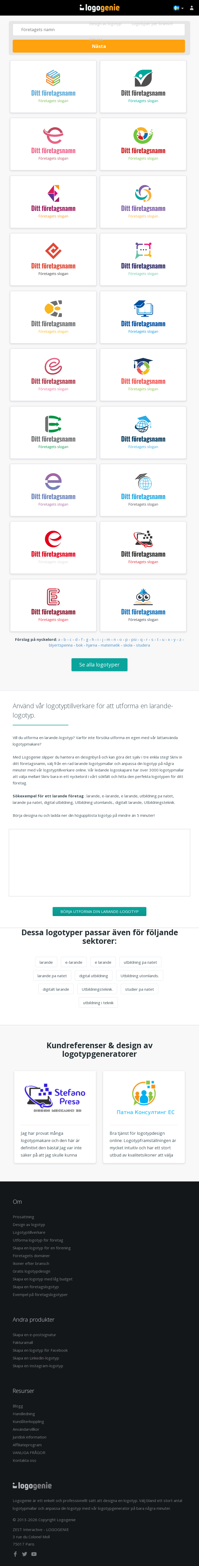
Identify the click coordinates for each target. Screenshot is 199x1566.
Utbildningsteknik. (97, 989)
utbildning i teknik (98, 1002)
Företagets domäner (31, 1255)
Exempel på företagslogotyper (40, 1294)
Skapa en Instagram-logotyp (38, 1365)
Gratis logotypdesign (31, 1271)
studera (143, 645)
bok (79, 645)
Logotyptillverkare (29, 1232)
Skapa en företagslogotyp (36, 1286)
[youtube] (34, 1555)
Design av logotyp (105, 23)
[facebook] (16, 1555)
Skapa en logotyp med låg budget (43, 1278)
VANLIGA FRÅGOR (29, 1452)
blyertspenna (61, 645)
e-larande (73, 962)
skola (127, 645)
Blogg (18, 1405)
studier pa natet (139, 989)
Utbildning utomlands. (139, 975)
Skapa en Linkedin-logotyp (36, 1357)
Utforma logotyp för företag (38, 1240)
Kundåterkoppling (28, 1421)
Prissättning (23, 1216)
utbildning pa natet (140, 962)
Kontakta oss (24, 1460)
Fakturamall (23, 1342)
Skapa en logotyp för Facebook (40, 1350)
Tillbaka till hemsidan (99, 8)
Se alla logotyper (99, 664)
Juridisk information (29, 1437)
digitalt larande (56, 989)
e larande (103, 962)
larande (46, 962)
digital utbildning (93, 975)
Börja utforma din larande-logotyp (99, 911)
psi (134, 639)
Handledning (24, 1413)
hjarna (91, 645)
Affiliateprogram (27, 1444)
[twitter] (25, 1555)
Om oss (96, 39)
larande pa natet (52, 975)
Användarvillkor (26, 1429)
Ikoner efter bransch (31, 1263)
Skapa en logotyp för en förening (42, 1247)
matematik (110, 645)
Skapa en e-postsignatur (34, 1334)
